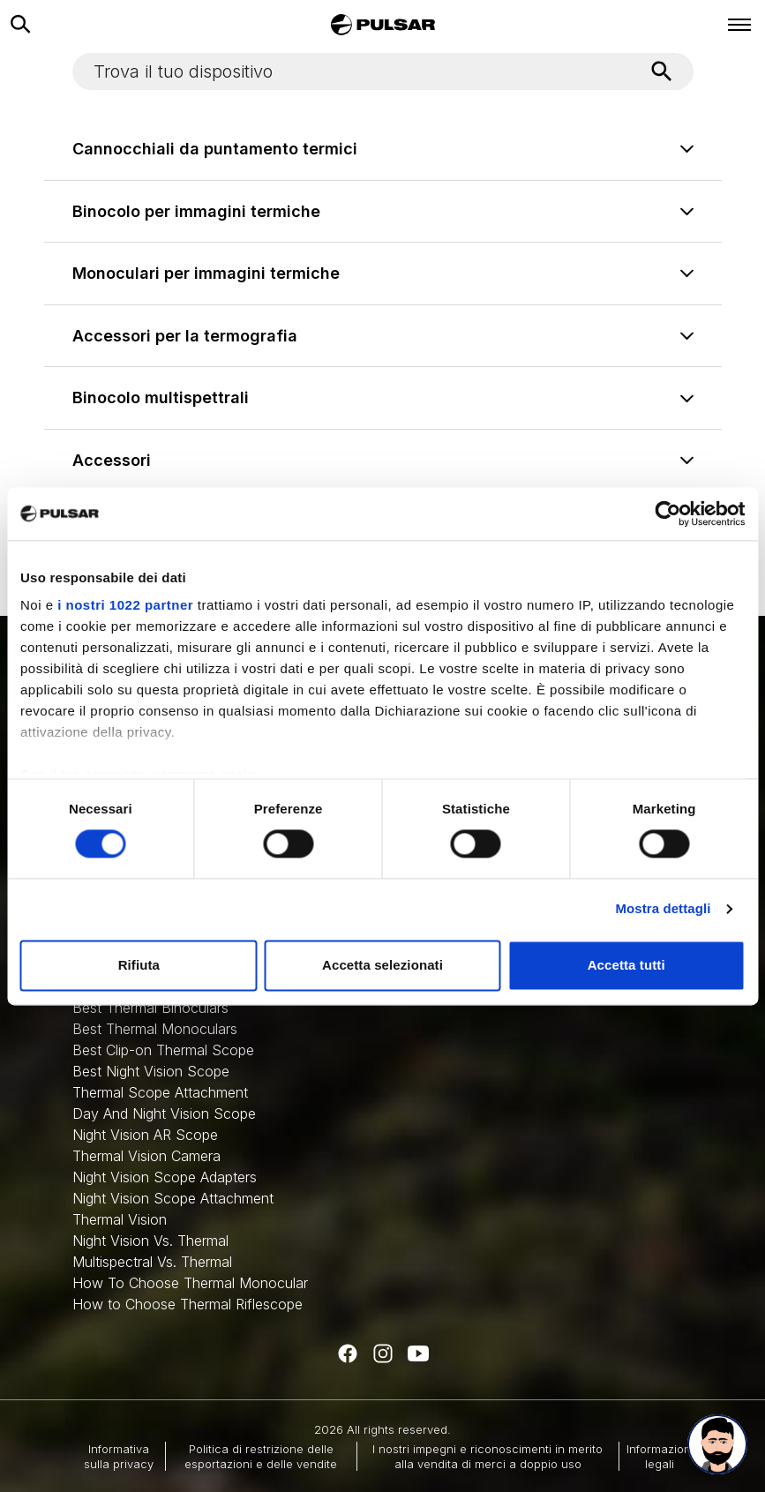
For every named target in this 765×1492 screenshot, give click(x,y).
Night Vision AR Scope (145, 1134)
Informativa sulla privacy (119, 1456)
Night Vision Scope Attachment (173, 1198)
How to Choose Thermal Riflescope (187, 1304)
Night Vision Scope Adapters (164, 1177)
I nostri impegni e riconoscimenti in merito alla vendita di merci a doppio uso (487, 1456)
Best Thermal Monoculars (154, 1029)
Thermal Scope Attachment (160, 1092)
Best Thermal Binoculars (150, 1007)
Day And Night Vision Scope (164, 1113)
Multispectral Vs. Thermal (152, 1262)
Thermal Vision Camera (146, 1156)
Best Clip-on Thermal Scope (163, 1050)
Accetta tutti (626, 964)
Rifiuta (139, 964)
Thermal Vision (119, 1219)
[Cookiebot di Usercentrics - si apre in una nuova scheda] (667, 513)
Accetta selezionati (382, 964)
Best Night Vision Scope (150, 1071)
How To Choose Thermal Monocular (190, 1283)
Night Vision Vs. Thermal (150, 1240)
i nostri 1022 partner (125, 604)
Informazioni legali (660, 1456)
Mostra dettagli (662, 909)
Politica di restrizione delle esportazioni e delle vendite (260, 1456)
